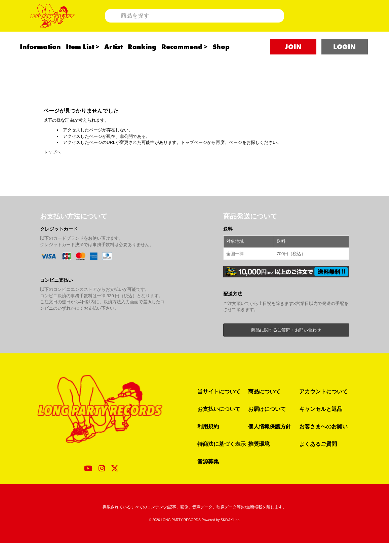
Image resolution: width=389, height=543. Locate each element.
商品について (264, 391)
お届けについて (267, 408)
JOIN (293, 61)
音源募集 (208, 461)
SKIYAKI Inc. (230, 520)
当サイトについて (218, 391)
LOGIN (344, 61)
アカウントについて (323, 391)
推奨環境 (259, 443)
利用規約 (208, 426)
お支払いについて (218, 408)
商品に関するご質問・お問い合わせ (286, 330)
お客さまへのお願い (323, 426)
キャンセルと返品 (320, 408)
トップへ (52, 152)
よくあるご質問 (318, 443)
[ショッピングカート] (336, 22)
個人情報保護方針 (269, 426)
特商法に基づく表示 (221, 443)
